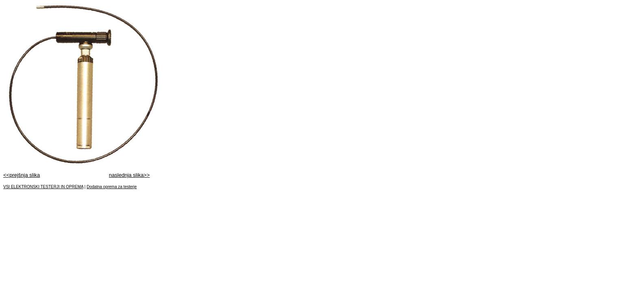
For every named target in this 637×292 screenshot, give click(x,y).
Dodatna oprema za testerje (111, 187)
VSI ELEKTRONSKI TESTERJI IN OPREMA (43, 187)
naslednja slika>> (129, 175)
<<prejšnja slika (21, 175)
